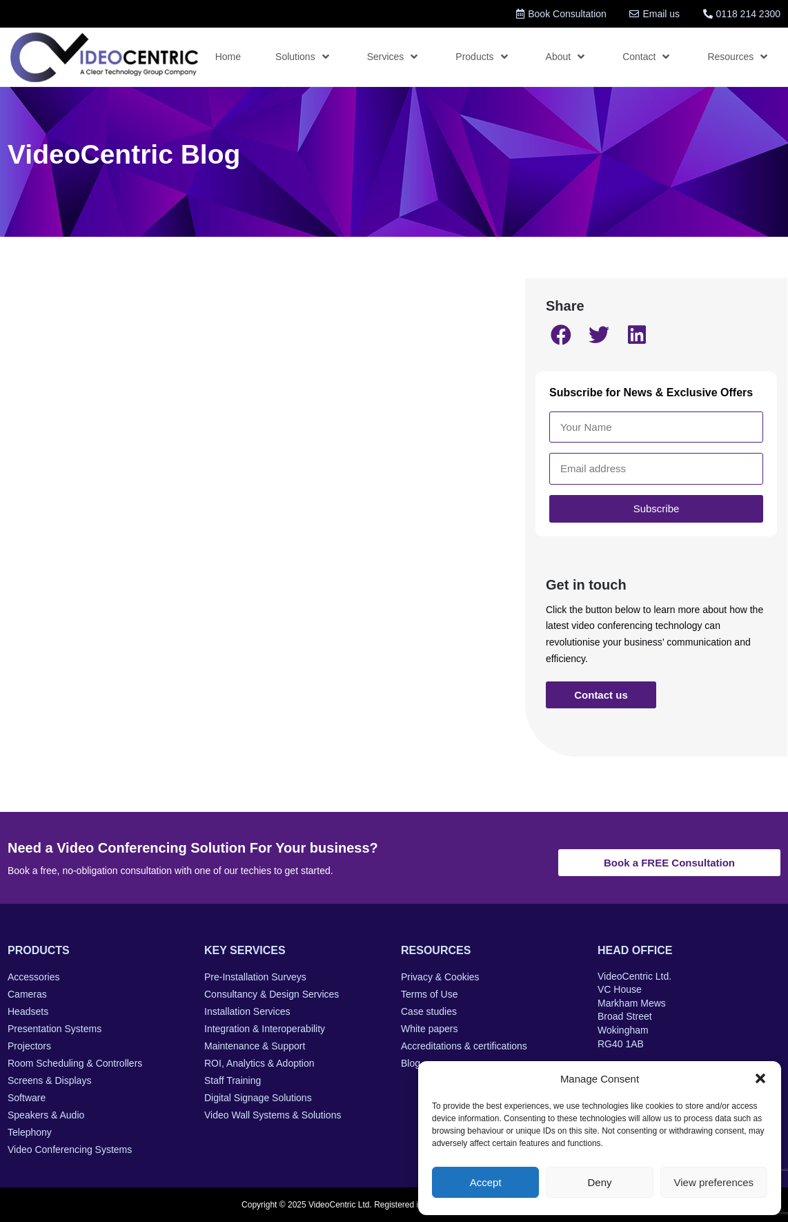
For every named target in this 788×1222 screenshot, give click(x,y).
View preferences (714, 1182)
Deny (599, 1182)
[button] (760, 1078)
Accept (486, 1182)
